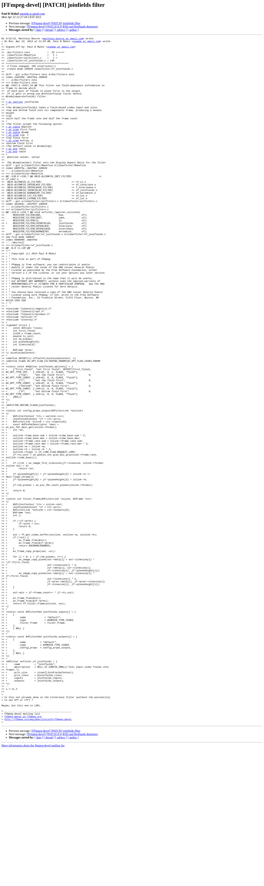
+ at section (14, 115)
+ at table (13, 144)
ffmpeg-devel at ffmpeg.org (23, 852)
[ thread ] (49, 29)
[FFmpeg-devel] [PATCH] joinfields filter (55, 23)
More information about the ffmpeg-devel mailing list (33, 882)
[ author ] (73, 29)
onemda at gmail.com (32, 13)
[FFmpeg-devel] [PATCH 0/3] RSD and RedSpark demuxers (62, 26)
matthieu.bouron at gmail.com (63, 39)
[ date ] (39, 29)
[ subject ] (61, 29)
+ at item (12, 148)
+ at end (11, 171)
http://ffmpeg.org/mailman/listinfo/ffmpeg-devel (38, 856)
